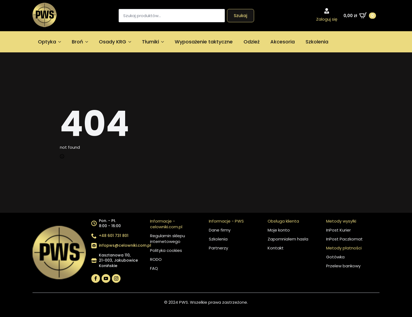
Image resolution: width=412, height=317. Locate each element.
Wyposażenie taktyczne (204, 41)
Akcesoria (282, 41)
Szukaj (240, 15)
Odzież (251, 41)
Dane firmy (220, 230)
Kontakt (276, 248)
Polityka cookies (166, 250)
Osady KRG (112, 41)
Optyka (47, 41)
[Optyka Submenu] (61, 42)
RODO (156, 259)
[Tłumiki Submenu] (164, 42)
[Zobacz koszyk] (359, 15)
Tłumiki (150, 41)
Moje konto (279, 230)
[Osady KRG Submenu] (131, 42)
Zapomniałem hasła (288, 239)
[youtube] (106, 278)
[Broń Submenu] (88, 42)
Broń (77, 41)
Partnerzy (218, 248)
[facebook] (95, 278)
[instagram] (116, 278)
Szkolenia (317, 41)
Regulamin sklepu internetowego (167, 238)
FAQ (154, 268)
